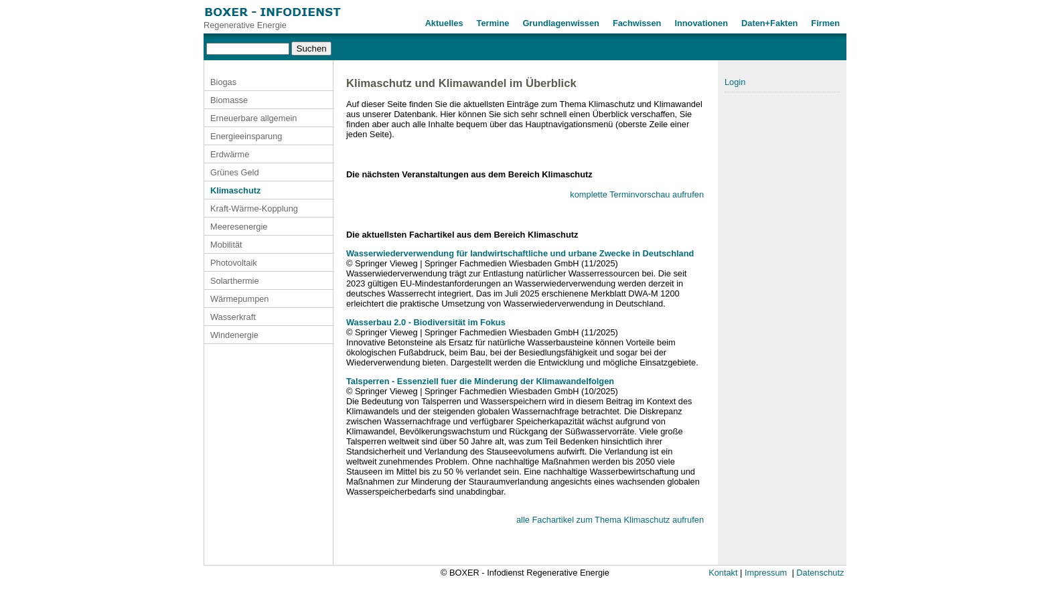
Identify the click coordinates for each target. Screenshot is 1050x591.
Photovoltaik (233, 263)
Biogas (223, 82)
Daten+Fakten (769, 23)
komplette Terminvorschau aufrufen (637, 194)
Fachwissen (637, 23)
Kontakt (722, 573)
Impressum (766, 573)
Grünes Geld (234, 172)
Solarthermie (234, 281)
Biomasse (229, 100)
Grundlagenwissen (560, 23)
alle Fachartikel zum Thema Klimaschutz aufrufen (610, 520)
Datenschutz (820, 573)
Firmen (825, 23)
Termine (493, 23)
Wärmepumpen (239, 299)
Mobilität (226, 245)
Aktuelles (444, 23)
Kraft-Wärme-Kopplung (254, 208)
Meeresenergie (238, 227)
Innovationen (701, 23)
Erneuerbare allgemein (253, 118)
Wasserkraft (233, 317)
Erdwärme (229, 154)
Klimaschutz (235, 190)
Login (735, 82)
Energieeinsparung (246, 136)
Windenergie (234, 335)
